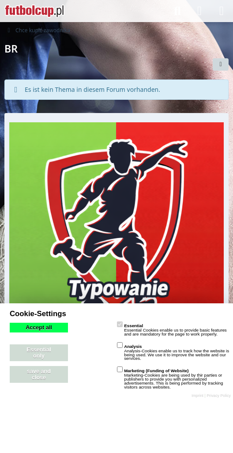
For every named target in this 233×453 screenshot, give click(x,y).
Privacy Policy (219, 395)
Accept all (39, 328)
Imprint (197, 395)
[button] (221, 64)
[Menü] (221, 11)
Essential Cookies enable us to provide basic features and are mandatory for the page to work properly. (172, 329)
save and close (39, 374)
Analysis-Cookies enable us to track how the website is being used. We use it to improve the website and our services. (173, 352)
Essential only (38, 353)
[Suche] (177, 11)
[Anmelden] (199, 11)
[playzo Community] (34, 11)
